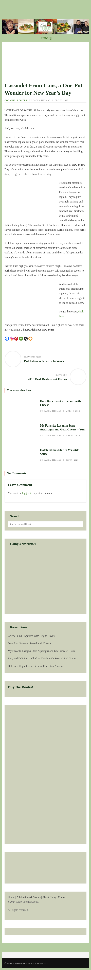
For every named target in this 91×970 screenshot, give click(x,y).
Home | (45, 904)
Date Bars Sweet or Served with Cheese (21, 406)
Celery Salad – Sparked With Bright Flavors (32, 635)
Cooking (10, 100)
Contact (62, 897)
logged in (27, 493)
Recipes (22, 100)
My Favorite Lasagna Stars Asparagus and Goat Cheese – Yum (21, 431)
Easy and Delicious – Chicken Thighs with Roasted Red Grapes (42, 658)
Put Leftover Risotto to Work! (44, 361)
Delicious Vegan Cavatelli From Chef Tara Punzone (36, 666)
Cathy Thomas (41, 100)
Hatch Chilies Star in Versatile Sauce (21, 455)
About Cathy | (49, 897)
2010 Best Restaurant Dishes (47, 379)
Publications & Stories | (29, 897)
